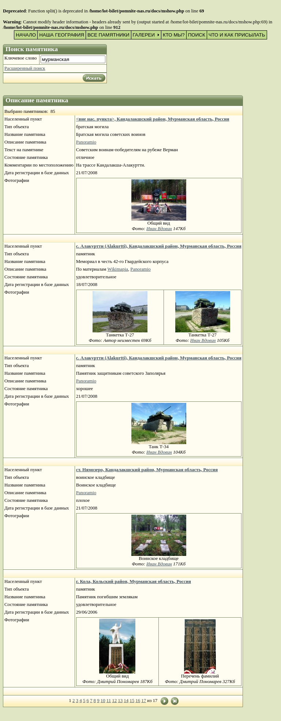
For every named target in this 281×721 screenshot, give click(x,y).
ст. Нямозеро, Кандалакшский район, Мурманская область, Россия (147, 469)
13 (120, 700)
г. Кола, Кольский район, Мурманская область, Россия (133, 581)
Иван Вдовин (159, 228)
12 (114, 700)
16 (137, 700)
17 (143, 700)
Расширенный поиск (24, 68)
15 (132, 700)
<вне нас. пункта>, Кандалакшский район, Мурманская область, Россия (152, 119)
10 (103, 700)
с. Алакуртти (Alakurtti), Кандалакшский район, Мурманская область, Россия (158, 246)
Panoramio (86, 142)
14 (126, 700)
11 (108, 700)
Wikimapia (118, 269)
